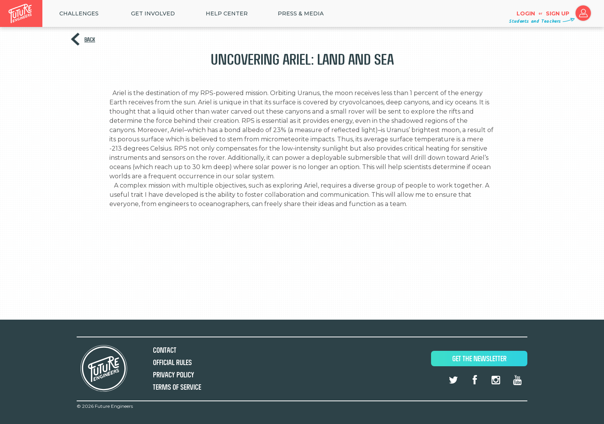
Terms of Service (177, 387)
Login (526, 13)
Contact (164, 350)
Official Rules (172, 363)
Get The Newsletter (479, 359)
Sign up (557, 13)
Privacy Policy (173, 375)
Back (89, 39)
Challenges (79, 13)
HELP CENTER (227, 13)
